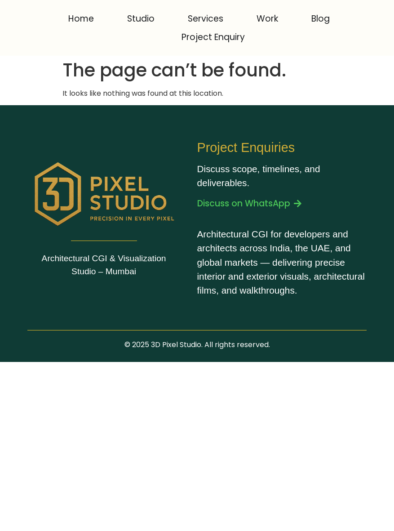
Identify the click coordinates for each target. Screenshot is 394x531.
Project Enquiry (213, 37)
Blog (320, 19)
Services (205, 19)
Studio (141, 19)
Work (267, 19)
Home (81, 19)
